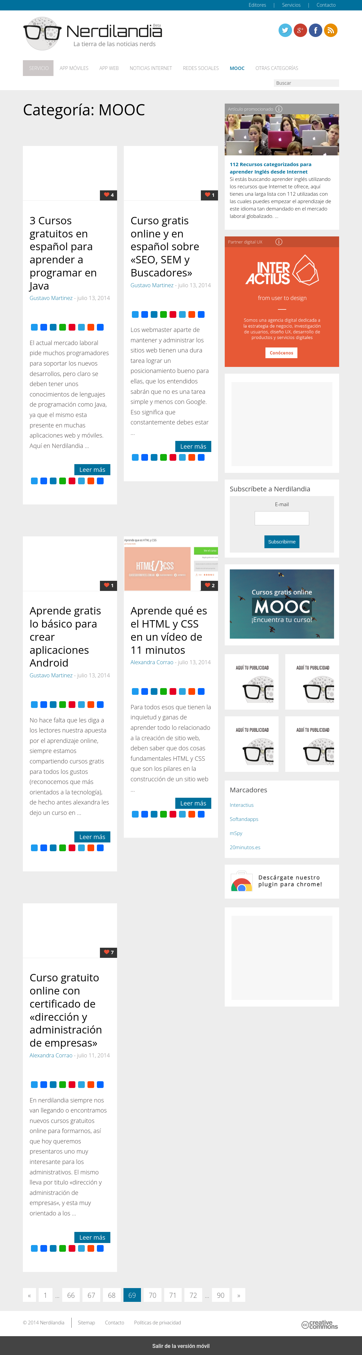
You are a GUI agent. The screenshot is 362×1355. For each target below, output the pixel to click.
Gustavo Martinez (51, 296)
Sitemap (86, 1321)
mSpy (236, 831)
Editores (257, 5)
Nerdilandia (52, 1321)
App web (104, 67)
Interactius (242, 803)
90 (221, 1293)
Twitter (285, 30)
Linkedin (330, 30)
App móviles (71, 67)
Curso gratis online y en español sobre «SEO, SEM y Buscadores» (165, 245)
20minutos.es (245, 845)
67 (91, 1293)
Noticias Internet (144, 67)
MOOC (227, 67)
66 (71, 1293)
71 (173, 1293)
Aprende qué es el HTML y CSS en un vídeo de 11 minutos (169, 628)
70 (152, 1293)
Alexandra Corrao (152, 661)
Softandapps (244, 817)
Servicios (291, 5)
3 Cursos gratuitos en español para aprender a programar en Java (63, 251)
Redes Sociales (193, 67)
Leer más (92, 468)
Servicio (37, 67)
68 (112, 1293)
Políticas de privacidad (157, 1321)
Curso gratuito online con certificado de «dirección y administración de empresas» (66, 1008)
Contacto (326, 5)
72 (193, 1293)
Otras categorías (266, 67)
